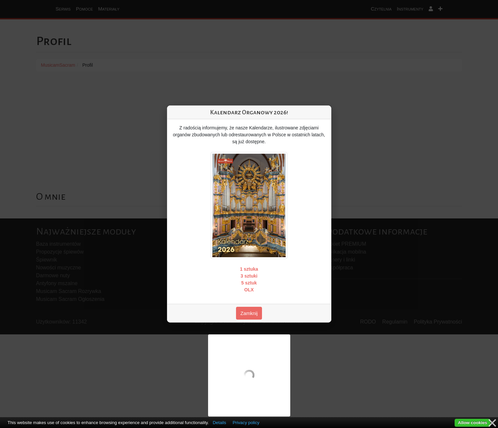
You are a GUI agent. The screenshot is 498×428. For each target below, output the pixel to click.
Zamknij (249, 313)
